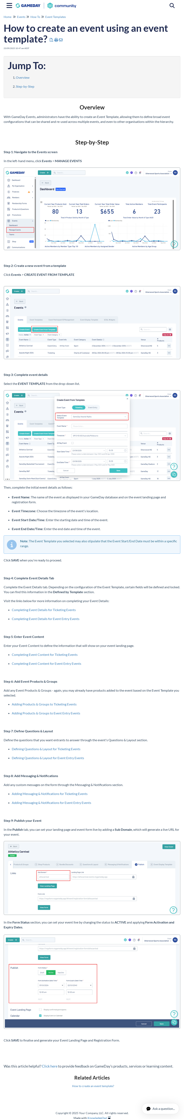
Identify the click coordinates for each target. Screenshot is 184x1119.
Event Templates (55, 17)
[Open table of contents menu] (10, 5)
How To (35, 17)
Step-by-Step (25, 86)
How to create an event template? (93, 1086)
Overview (22, 77)
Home (7, 17)
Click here (49, 1066)
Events (21, 17)
